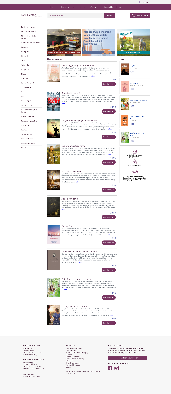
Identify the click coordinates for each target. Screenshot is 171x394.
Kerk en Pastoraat (27, 83)
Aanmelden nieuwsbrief (127, 358)
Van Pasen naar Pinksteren (30, 43)
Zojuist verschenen (28, 27)
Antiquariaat (25, 69)
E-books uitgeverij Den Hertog (29, 111)
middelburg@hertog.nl (36, 368)
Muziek (23, 148)
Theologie (24, 78)
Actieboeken (25, 65)
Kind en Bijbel (26, 101)
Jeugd (23, 96)
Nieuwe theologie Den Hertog (29, 37)
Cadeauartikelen (26, 134)
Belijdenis (24, 47)
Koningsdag (25, 51)
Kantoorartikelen (27, 139)
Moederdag (25, 56)
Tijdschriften (25, 125)
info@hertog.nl (33, 355)
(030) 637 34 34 (134, 157)
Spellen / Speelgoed (28, 116)
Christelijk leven (26, 87)
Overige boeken (26, 105)
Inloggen (143, 2)
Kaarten (24, 130)
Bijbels (23, 74)
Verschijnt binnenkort (28, 31)
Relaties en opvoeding (29, 121)
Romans (24, 92)
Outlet (23, 60)
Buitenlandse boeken (28, 143)
